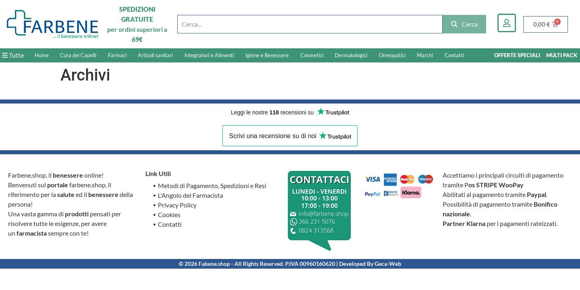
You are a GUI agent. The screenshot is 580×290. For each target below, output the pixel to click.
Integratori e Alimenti (209, 55)
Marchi (425, 55)
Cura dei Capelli (78, 55)
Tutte (13, 55)
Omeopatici (392, 55)
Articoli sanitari (155, 55)
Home (42, 55)
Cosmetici (311, 55)
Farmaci (117, 55)
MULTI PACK (561, 55)
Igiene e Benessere (267, 55)
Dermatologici (351, 55)
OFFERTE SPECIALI (517, 55)
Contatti (454, 55)
